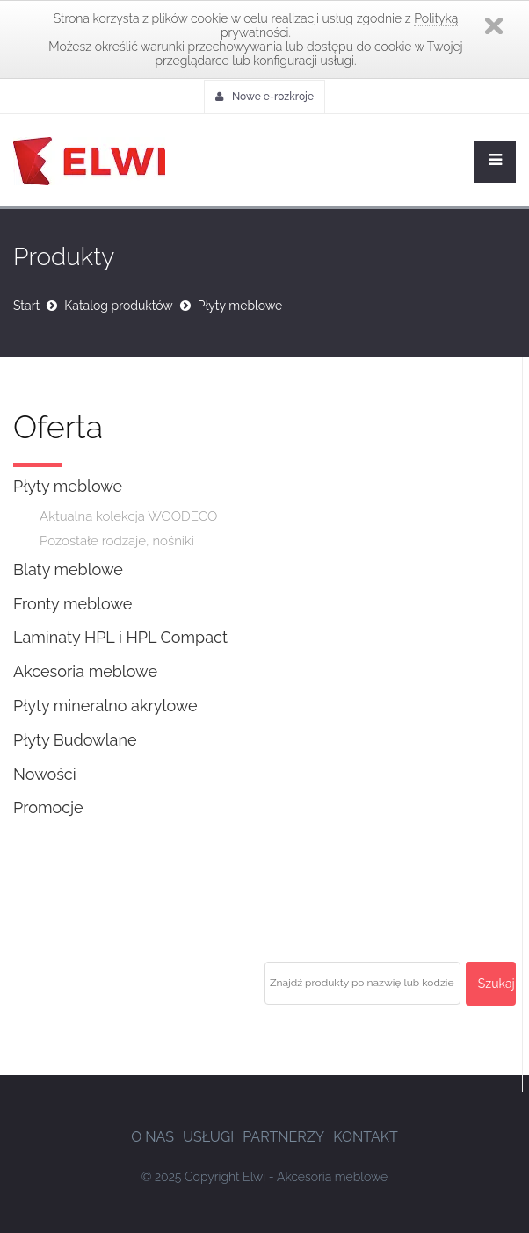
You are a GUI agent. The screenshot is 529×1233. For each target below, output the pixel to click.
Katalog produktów (118, 306)
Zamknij (494, 26)
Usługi (208, 1136)
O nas (152, 1136)
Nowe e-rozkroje (264, 96)
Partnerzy (283, 1136)
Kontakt (365, 1136)
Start (26, 306)
